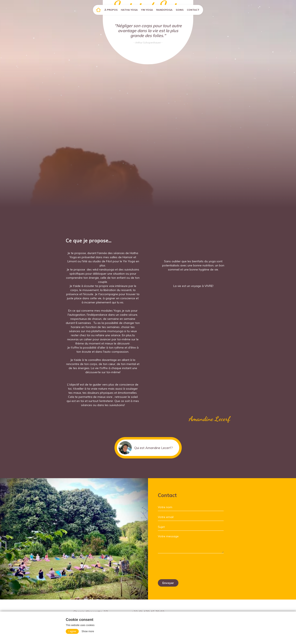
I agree (72, 631)
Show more (88, 631)
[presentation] (189, 566)
